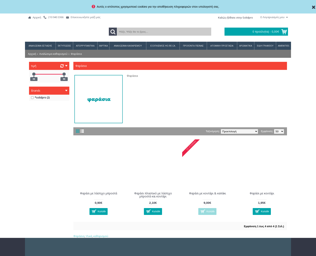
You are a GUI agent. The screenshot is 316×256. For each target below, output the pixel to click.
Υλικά (89, 236)
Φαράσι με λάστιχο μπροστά (98, 193)
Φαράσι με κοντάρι (262, 193)
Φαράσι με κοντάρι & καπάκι (207, 193)
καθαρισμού (100, 236)
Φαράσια (78, 236)
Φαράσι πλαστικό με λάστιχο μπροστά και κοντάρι (153, 194)
